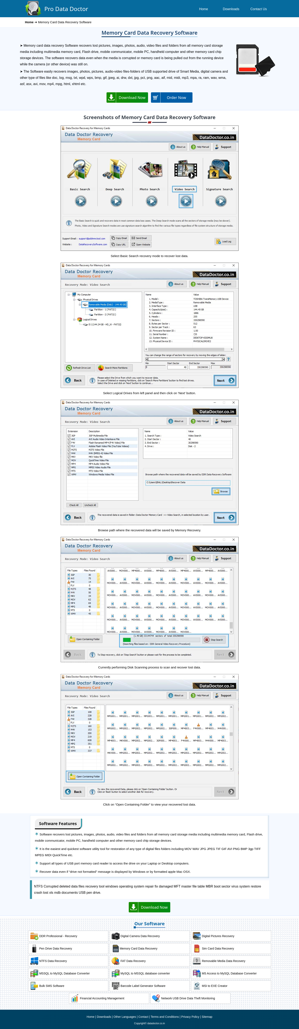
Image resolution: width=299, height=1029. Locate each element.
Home (90, 1016)
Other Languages (125, 1016)
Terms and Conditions (165, 1016)
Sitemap (207, 1016)
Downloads (104, 1016)
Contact (143, 1016)
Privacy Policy (190, 1016)
